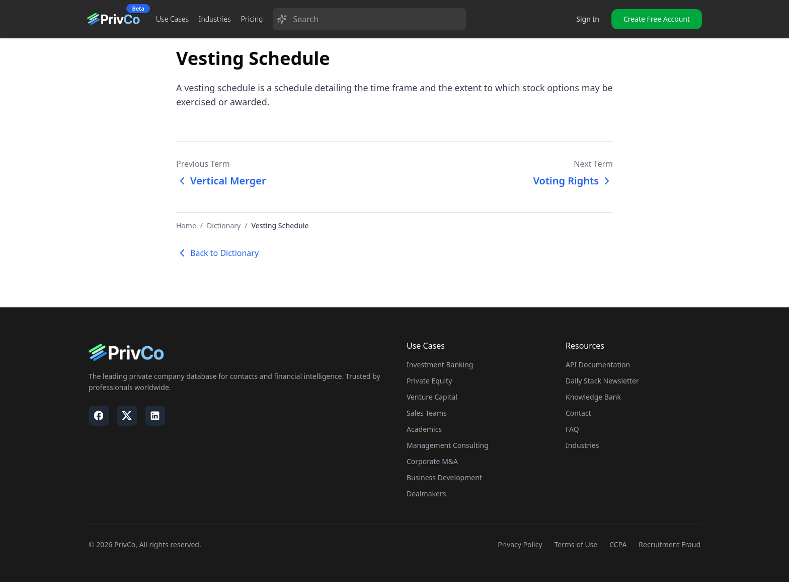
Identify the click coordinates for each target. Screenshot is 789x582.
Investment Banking (440, 364)
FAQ (572, 429)
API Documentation (598, 364)
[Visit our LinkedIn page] (155, 416)
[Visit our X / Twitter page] (127, 416)
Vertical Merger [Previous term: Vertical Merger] (221, 180)
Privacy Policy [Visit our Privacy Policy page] (520, 544)
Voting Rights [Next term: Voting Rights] (573, 180)
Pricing (252, 19)
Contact (578, 413)
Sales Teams (427, 413)
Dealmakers (426, 493)
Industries (215, 19)
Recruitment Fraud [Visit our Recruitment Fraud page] (669, 544)
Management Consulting (448, 445)
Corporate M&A (432, 461)
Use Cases (172, 19)
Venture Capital (432, 397)
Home (186, 225)
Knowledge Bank (593, 397)
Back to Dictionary (217, 253)
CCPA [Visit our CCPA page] (617, 544)
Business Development (444, 477)
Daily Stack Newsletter (602, 380)
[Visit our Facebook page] (99, 416)
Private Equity (429, 380)
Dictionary (224, 225)
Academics (424, 429)
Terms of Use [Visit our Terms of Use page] (576, 544)
